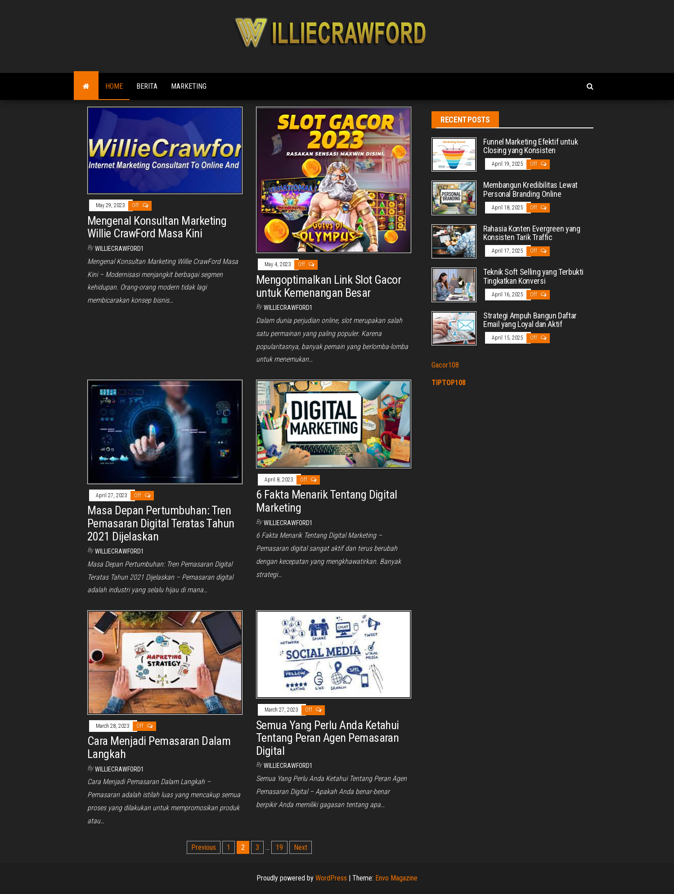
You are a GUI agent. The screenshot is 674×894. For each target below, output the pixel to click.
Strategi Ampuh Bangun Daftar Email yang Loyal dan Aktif (530, 320)
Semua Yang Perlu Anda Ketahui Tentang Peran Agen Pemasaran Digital (327, 738)
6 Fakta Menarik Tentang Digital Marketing (326, 501)
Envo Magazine (396, 878)
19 (279, 847)
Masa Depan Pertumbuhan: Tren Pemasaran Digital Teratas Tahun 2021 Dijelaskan (160, 523)
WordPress (331, 878)
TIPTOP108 (448, 382)
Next (300, 847)
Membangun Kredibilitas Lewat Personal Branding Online (530, 189)
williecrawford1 (119, 248)
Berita (146, 86)
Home (114, 86)
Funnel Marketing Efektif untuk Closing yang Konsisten (530, 146)
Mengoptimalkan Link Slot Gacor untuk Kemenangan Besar (328, 286)
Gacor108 (445, 365)
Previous (203, 847)
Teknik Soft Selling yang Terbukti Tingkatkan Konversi (533, 276)
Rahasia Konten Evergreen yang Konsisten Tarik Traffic (531, 233)
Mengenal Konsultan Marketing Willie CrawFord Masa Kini (156, 227)
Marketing (189, 86)
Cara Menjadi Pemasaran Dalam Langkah (158, 747)
